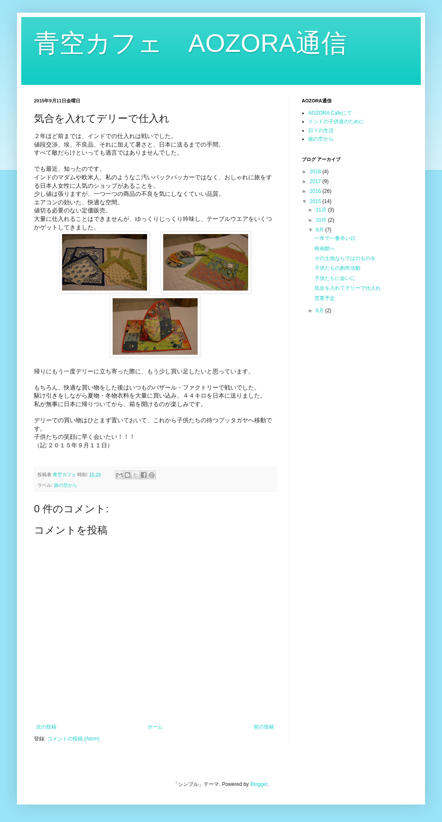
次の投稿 (46, 727)
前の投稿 (264, 727)
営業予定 (324, 298)
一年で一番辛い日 (334, 238)
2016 (316, 191)
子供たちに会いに (334, 278)
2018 (316, 172)
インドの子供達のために (336, 121)
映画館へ (324, 248)
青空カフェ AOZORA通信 (190, 43)
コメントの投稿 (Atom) (73, 739)
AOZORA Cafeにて (330, 113)
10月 (322, 220)
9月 (320, 230)
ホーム (155, 727)
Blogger (259, 784)
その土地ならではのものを (345, 258)
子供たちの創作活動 (337, 268)
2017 (316, 181)
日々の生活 (321, 130)
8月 (320, 311)
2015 (316, 201)
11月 (322, 210)
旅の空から (65, 485)
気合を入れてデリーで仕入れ (347, 288)
